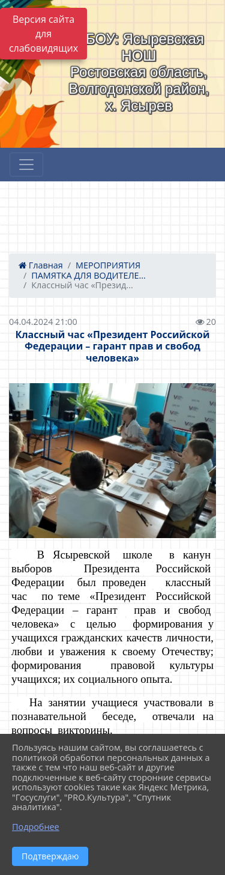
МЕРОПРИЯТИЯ (108, 265)
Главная (41, 265)
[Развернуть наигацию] (26, 165)
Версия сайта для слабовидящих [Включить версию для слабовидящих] (43, 34)
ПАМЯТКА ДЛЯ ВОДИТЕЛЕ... (88, 275)
